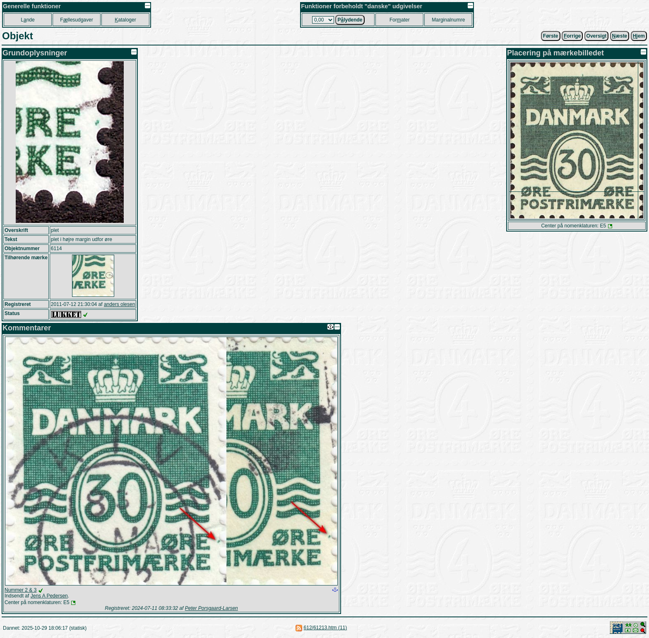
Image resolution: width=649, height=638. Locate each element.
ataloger (125, 20)
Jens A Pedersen (49, 596)
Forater (399, 20)
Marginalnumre (448, 20)
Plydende (349, 20)
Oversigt (597, 36)
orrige (572, 36)
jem (639, 36)
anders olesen (119, 304)
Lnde (27, 20)
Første (550, 36)
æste (619, 36)
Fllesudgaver (76, 20)
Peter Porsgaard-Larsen (211, 608)
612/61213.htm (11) (325, 628)
